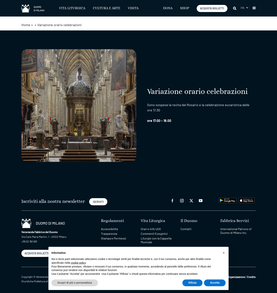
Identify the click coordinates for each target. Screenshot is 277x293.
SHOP (184, 8)
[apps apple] (246, 200)
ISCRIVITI (98, 201)
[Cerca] (235, 8)
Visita (133, 8)
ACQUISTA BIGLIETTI (212, 8)
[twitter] (191, 200)
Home (25, 25)
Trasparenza (109, 233)
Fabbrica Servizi (234, 221)
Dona (168, 8)
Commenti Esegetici (154, 233)
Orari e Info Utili (151, 229)
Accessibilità (109, 229)
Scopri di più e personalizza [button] (74, 282)
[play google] (227, 200)
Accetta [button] (215, 282)
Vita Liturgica (72, 8)
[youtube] (200, 200)
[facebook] (172, 200)
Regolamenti (112, 221)
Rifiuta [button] (192, 282)
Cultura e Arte (106, 8)
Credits (251, 277)
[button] (244, 8)
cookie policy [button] (78, 262)
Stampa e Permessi (113, 238)
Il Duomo (189, 221)
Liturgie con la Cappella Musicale (156, 240)
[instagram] (182, 200)
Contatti (186, 229)
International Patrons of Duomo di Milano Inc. (236, 230)
